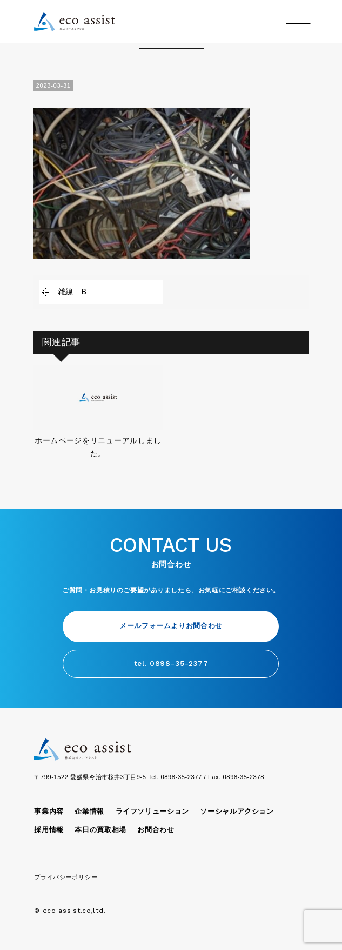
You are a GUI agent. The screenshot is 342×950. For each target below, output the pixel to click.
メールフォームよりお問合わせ (171, 626)
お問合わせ (155, 830)
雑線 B (72, 291)
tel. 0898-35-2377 (171, 663)
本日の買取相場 (100, 830)
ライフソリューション (152, 811)
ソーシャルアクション (236, 811)
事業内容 (49, 811)
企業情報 (89, 811)
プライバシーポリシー (65, 877)
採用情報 (49, 830)
